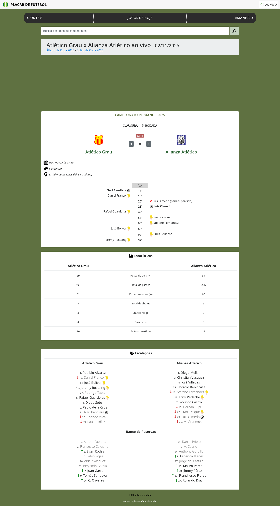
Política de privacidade (140, 495)
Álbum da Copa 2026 (60, 50)
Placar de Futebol (25, 4)
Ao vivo (268, 5)
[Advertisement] (148, 83)
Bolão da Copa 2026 (90, 50)
